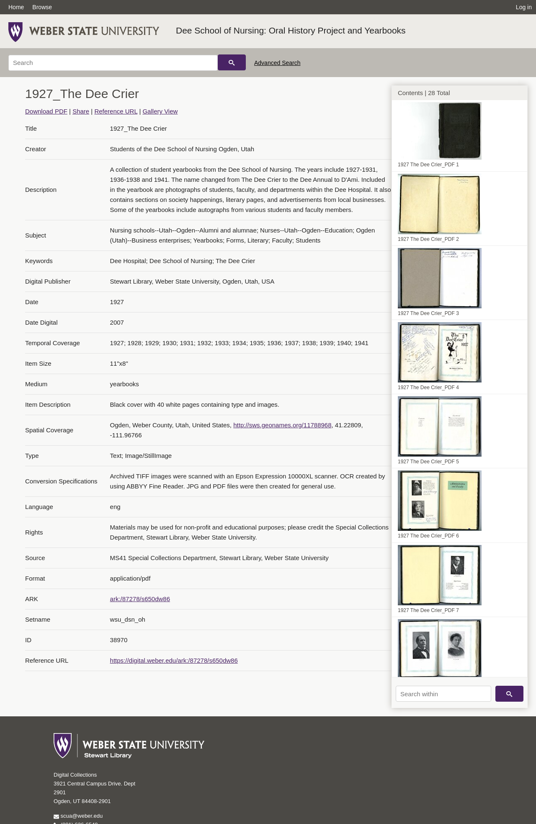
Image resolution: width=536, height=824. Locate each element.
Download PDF (46, 111)
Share (80, 111)
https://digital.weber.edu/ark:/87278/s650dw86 (174, 660)
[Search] (113, 63)
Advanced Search (277, 62)
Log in (524, 7)
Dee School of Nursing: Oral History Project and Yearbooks (291, 30)
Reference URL (115, 111)
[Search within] (443, 694)
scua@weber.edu (78, 816)
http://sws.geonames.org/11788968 (282, 425)
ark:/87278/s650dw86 (140, 598)
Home (16, 7)
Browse (42, 7)
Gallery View (160, 111)
